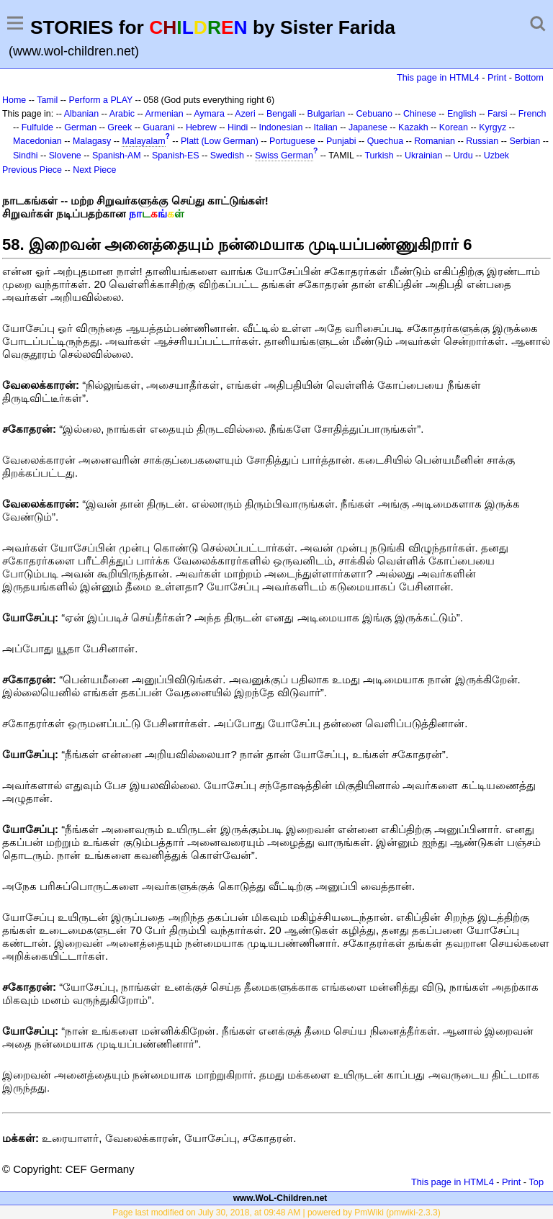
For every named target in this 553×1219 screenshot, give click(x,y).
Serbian (524, 141)
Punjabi (341, 141)
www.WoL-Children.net (280, 1198)
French (532, 114)
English (462, 114)
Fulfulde (37, 127)
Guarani (158, 127)
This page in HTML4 (438, 77)
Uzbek (496, 155)
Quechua (385, 141)
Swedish (227, 155)
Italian (326, 127)
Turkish (378, 155)
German (80, 127)
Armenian (164, 114)
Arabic (122, 114)
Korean (453, 127)
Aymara (209, 114)
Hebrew (201, 127)
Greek (119, 127)
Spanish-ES (175, 155)
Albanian (81, 114)
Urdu (463, 155)
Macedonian (37, 141)
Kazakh (413, 127)
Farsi (497, 114)
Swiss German (284, 155)
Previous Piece (32, 170)
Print (496, 77)
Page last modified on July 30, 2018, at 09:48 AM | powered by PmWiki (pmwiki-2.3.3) (276, 1212)
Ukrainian (424, 155)
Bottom (529, 77)
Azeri (245, 114)
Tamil (47, 100)
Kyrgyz (492, 127)
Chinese (419, 114)
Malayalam (143, 141)
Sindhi (25, 155)
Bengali (281, 114)
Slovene (65, 155)
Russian (482, 141)
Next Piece (94, 170)
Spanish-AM (116, 155)
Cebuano (374, 114)
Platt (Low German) (219, 141)
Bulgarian (326, 114)
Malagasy (92, 141)
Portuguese (292, 141)
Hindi (238, 127)
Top (536, 1182)
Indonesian (280, 127)
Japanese (368, 127)
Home (14, 100)
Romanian (434, 141)
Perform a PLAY (100, 100)
